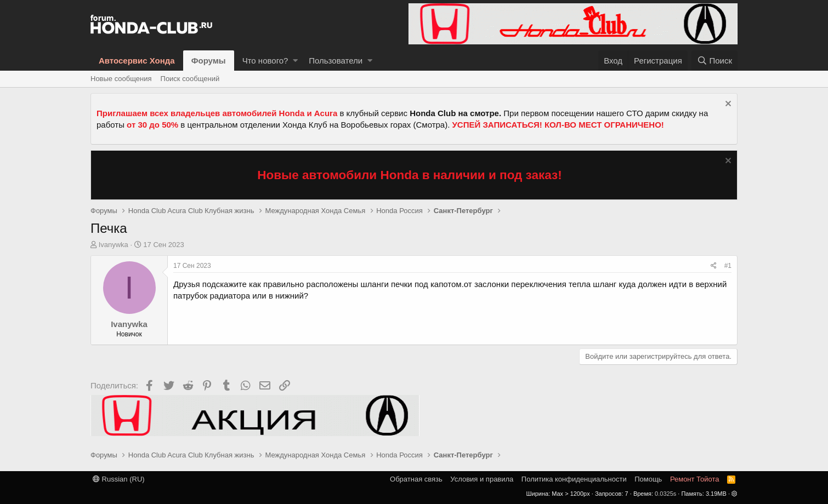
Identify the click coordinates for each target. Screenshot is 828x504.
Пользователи (335, 60)
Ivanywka (113, 244)
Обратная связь (416, 479)
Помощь (648, 479)
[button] (295, 60)
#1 (727, 266)
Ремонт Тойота (694, 479)
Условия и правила (481, 479)
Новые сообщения (121, 79)
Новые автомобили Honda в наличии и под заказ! (409, 175)
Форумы (208, 60)
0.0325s (665, 493)
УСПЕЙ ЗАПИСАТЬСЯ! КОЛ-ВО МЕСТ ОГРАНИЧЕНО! (558, 124)
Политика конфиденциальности (574, 479)
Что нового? (265, 60)
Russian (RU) (119, 479)
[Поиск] (714, 60)
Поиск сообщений (190, 79)
